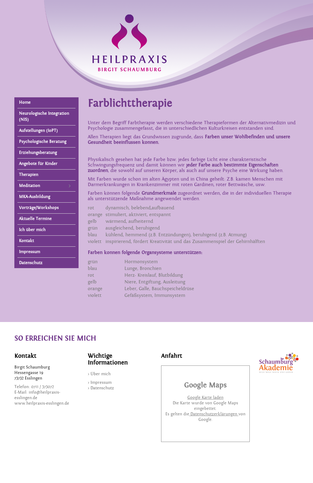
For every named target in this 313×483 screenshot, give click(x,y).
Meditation (29, 185)
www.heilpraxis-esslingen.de (41, 403)
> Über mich (99, 374)
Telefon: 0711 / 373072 (34, 386)
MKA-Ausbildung (34, 196)
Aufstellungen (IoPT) (38, 130)
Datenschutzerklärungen (213, 414)
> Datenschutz (101, 388)
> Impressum (100, 382)
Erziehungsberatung (38, 152)
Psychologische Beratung (42, 141)
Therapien (28, 174)
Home (25, 102)
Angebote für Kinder (38, 163)
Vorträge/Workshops (39, 207)
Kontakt (26, 240)
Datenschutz (30, 262)
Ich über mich (32, 229)
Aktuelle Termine (35, 218)
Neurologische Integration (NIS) (44, 116)
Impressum (29, 251)
